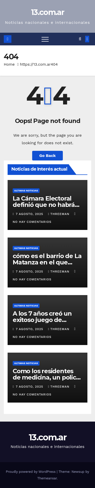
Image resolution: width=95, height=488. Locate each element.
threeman (59, 214)
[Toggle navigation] (45, 39)
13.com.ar (47, 12)
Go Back (47, 155)
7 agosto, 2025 (30, 214)
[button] (80, 39)
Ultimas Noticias (26, 190)
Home (9, 64)
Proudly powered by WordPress (31, 472)
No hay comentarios (32, 222)
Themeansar (47, 478)
